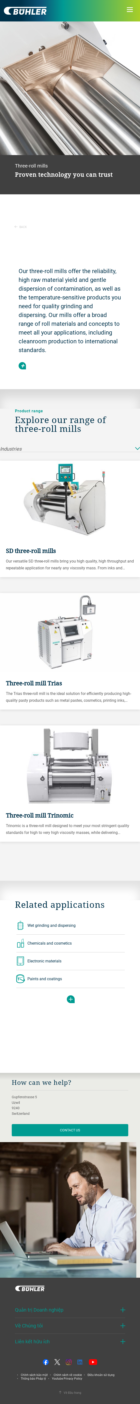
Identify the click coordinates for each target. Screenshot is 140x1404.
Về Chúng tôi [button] (29, 1325)
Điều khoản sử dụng (101, 1375)
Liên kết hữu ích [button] (32, 1341)
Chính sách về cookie (68, 1375)
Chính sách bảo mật (34, 1375)
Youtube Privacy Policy (67, 1378)
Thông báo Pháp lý (33, 1378)
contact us (70, 1130)
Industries (70, 449)
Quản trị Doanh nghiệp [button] (39, 1309)
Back (20, 227)
